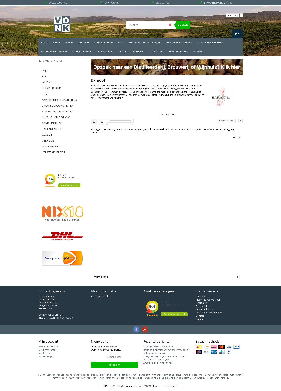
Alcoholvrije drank (54, 51)
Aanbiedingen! (81, 51)
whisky (210, 377)
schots (120, 377)
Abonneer (114, 364)
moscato (223, 374)
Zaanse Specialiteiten (210, 42)
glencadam (144, 374)
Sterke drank (103, 42)
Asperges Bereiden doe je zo (158, 346)
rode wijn (80, 377)
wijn (217, 377)
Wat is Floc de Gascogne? (156, 359)
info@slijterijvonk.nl (48, 305)
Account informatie (48, 346)
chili (109, 374)
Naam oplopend (227, 120)
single (128, 377)
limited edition (190, 374)
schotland (111, 377)
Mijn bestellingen (47, 349)
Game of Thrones (55, 374)
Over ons (200, 296)
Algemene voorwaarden (208, 299)
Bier (69, 42)
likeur (178, 374)
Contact (200, 315)
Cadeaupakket (105, 51)
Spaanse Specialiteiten (178, 42)
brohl (102, 374)
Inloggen (236, 22)
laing (171, 374)
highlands (156, 374)
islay (165, 374)
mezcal (202, 374)
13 (228, 377)
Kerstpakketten (178, 51)
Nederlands (232, 15)
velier (193, 377)
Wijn (56, 42)
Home (44, 42)
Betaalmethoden (204, 309)
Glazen (123, 51)
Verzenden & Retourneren (209, 312)
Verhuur (138, 51)
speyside (137, 377)
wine (223, 377)
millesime (213, 374)
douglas (125, 374)
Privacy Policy (202, 306)
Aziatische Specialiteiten (144, 42)
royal (95, 377)
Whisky (83, 42)
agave (69, 374)
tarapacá (148, 377)
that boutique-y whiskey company (171, 377)
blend (76, 374)
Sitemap (200, 319)
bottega (85, 374)
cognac (116, 374)
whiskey (201, 377)
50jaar (41, 374)
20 (240, 120)
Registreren (234, 26)
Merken (197, 51)
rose (89, 377)
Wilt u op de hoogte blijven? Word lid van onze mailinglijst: (106, 348)
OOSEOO (146, 386)
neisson (63, 377)
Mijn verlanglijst (46, 356)
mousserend (236, 374)
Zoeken (183, 24)
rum (102, 377)
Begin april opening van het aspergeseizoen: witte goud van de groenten (166, 351)
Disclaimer (201, 302)
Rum (120, 42)
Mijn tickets (44, 353)
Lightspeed (171, 386)
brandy (94, 374)
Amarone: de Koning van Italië (158, 362)
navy (55, 377)
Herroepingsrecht (100, 296)
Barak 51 (59, 60)
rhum (71, 377)
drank (134, 374)
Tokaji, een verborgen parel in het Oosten (164, 356)
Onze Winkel (156, 51)
